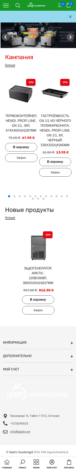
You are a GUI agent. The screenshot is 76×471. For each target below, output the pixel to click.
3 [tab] (20, 196)
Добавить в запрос (21, 157)
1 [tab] (9, 196)
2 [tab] (14, 196)
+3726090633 (19, 423)
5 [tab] (30, 196)
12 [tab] (67, 196)
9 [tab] (51, 196)
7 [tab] (41, 196)
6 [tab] (35, 196)
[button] (22, 464)
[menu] (6, 5)
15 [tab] (43, 199)
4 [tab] (25, 196)
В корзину (21, 147)
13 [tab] (33, 199)
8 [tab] (46, 196)
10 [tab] (57, 196)
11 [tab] (62, 196)
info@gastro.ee (20, 431)
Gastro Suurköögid (21, 452)
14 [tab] (38, 199)
